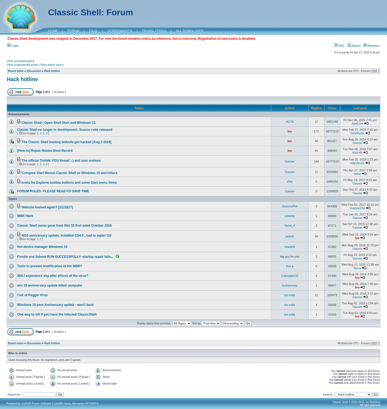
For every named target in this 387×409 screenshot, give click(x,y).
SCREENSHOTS (120, 31)
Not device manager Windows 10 (42, 247)
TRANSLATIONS (154, 31)
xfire (290, 181)
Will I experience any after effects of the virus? (52, 276)
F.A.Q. (93, 31)
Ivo (290, 131)
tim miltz (289, 295)
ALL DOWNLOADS (190, 31)
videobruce (357, 163)
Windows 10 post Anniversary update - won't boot (55, 305)
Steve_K (289, 225)
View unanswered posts (22, 64)
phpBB (25, 403)
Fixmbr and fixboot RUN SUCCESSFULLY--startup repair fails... (65, 257)
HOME (53, 31)
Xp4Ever (357, 123)
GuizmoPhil (289, 206)
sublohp (290, 216)
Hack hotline (52, 71)
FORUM (73, 31)
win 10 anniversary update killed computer (49, 285)
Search (354, 45)
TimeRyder (357, 133)
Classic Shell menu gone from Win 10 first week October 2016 (64, 225)
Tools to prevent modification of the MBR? (49, 266)
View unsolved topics (20, 61)
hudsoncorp (290, 285)
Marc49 (357, 152)
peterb (289, 236)
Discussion (34, 71)
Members (371, 45)
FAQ (339, 45)
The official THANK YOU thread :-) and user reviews (61, 160)
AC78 (289, 121)
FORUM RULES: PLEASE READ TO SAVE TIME (53, 191)
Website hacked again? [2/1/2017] (47, 207)
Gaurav (357, 142)
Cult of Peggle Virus (32, 295)
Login (13, 45)
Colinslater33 (289, 275)
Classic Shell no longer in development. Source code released (64, 130)
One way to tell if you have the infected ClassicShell (56, 314)
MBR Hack (25, 216)
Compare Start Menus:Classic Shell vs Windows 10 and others (69, 173)
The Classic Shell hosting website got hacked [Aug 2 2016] (67, 142)
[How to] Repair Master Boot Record (45, 151)
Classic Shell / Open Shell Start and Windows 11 (59, 123)
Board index (16, 71)
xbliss (357, 173)
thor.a (289, 266)
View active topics (52, 64)
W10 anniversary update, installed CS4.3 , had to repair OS (66, 235)
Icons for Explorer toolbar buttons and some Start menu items (69, 182)
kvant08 (290, 246)
